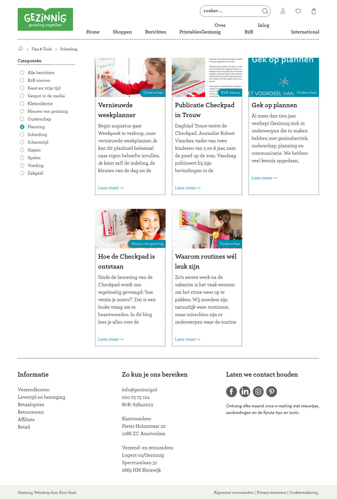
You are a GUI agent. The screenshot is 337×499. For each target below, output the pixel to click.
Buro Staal (67, 493)
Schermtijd (38, 142)
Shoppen (122, 32)
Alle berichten (41, 72)
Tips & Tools (42, 49)
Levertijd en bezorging (41, 397)
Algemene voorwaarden (234, 493)
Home (93, 32)
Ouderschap (39, 119)
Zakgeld (35, 173)
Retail (24, 427)
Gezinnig (25, 493)
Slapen (34, 150)
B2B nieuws (39, 80)
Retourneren (31, 412)
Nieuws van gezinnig (48, 111)
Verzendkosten (33, 389)
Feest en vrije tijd (44, 88)
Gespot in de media (46, 96)
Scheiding (37, 134)
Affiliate (26, 419)
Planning (36, 127)
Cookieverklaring (303, 493)
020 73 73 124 (136, 397)
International (305, 32)
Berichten (155, 32)
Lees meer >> (111, 188)
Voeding (36, 165)
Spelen (34, 158)
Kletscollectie (40, 103)
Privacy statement (271, 493)
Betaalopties (31, 404)
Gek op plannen (274, 105)
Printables (190, 32)
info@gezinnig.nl (139, 389)
